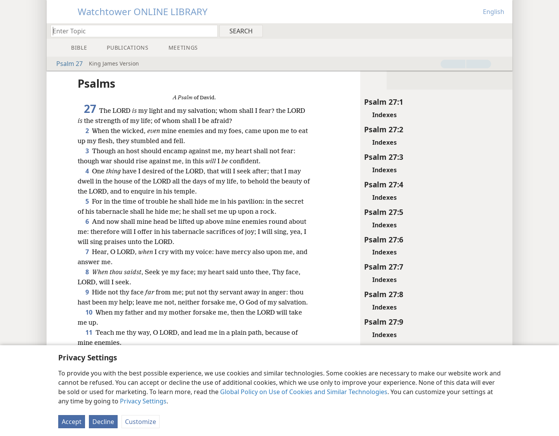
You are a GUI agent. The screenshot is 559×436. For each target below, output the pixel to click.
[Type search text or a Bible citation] (130, 30)
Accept (72, 421)
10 (89, 322)
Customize (140, 421)
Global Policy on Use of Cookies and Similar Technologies (303, 392)
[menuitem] (503, 30)
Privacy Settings (143, 401)
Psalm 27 (66, 63)
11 (89, 342)
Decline (103, 421)
